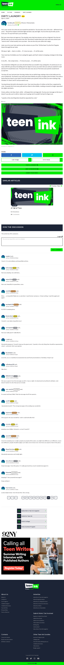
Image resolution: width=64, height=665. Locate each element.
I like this (22, 160)
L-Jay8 (7, 339)
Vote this (53, 160)
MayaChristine (10, 449)
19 (37, 497)
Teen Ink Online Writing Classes (40, 641)
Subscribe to (28, 511)
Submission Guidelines (38, 620)
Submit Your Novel (37, 618)
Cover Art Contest (5, 637)
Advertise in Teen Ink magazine (40, 597)
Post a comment (32, 165)
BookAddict (9, 352)
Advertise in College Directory (40, 601)
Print (3, 101)
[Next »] (55, 497)
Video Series (36, 646)
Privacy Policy (4, 610)
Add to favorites (32, 169)
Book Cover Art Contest (7, 639)
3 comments (15, 214)
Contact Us (4, 599)
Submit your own (32, 173)
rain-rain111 (9, 389)
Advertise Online (37, 605)
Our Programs (4, 601)
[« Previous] (8, 497)
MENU (58, 5)
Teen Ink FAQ (4, 608)
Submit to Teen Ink (24, 516)
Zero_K (11, 23)
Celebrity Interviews (6, 605)
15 (23, 497)
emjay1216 (9, 279)
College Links (36, 639)
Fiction (9, 12)
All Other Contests (5, 641)
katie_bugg (9, 267)
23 (52, 497)
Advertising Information (39, 599)
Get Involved (36, 627)
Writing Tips (36, 624)
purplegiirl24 (9, 304)
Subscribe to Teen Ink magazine (40, 629)
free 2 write (9, 487)
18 (34, 497)
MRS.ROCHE (9, 376)
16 (26, 497)
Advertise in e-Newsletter (39, 608)
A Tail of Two (16, 208)
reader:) (8, 256)
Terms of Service (5, 612)
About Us (3, 597)
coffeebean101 (10, 364)
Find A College (23, 521)
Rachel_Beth (9, 316)
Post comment (56, 249)
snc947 (8, 401)
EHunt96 (8, 472)
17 (30, 497)
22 (48, 497)
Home (3, 12)
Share (3, 152)
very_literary (9, 461)
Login (60, 236)
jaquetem (8, 412)
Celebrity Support (5, 603)
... (19, 497)
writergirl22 (9, 327)
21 (44, 497)
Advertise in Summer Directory (40, 603)
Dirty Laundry (27, 12)
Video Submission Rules (39, 622)
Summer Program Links (38, 637)
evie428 (8, 291)
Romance (17, 12)
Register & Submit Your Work (40, 616)
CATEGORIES (32, 663)
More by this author (13, 25)
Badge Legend (36, 648)
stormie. (8, 424)
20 (41, 497)
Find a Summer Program (26, 527)
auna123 (8, 436)
